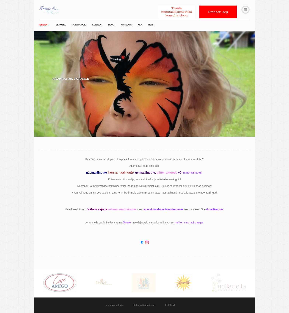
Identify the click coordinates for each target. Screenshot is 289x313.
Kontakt (97, 25)
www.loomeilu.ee (114, 305)
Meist (151, 25)
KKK (140, 25)
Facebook (245, 10)
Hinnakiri (126, 25)
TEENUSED (60, 25)
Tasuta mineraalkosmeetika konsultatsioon (176, 12)
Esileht (44, 25)
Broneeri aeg (218, 12)
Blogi (111, 25)
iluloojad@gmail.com (144, 305)
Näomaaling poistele (70, 79)
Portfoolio (79, 25)
